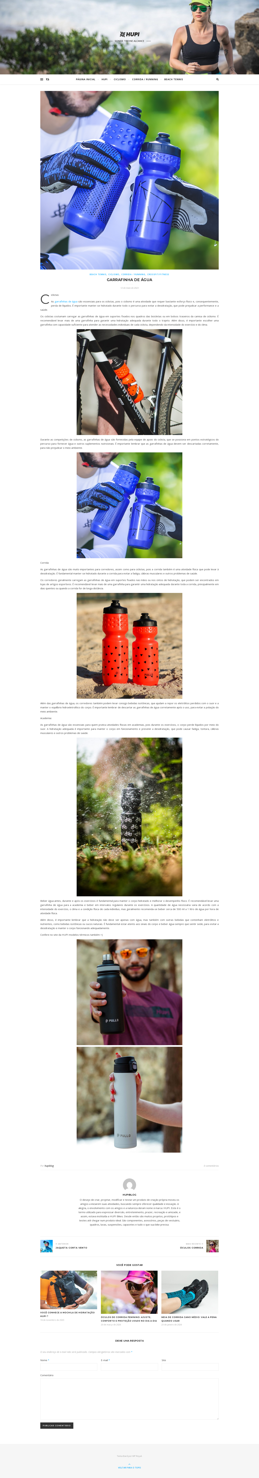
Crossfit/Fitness (158, 274)
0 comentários (211, 1165)
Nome (44, 1360)
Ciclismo (120, 79)
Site (164, 1360)
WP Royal (137, 1456)
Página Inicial (85, 79)
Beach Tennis (173, 79)
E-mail (105, 1360)
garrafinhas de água (66, 301)
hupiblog (49, 1165)
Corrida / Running (145, 79)
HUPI (105, 79)
